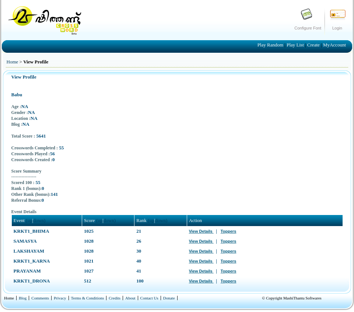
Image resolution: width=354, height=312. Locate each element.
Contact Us (149, 298)
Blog (23, 298)
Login (337, 28)
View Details (201, 231)
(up (29, 220)
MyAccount (334, 45)
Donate (169, 298)
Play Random (271, 45)
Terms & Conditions (87, 298)
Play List (296, 45)
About (130, 298)
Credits (114, 298)
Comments (40, 298)
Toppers (228, 231)
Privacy (60, 298)
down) (39, 220)
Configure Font (307, 28)
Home (12, 62)
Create (314, 45)
